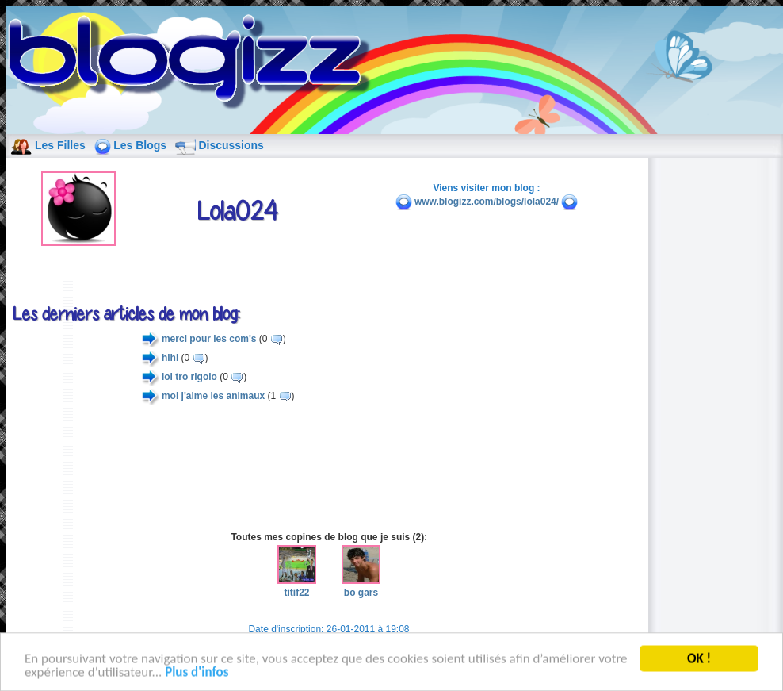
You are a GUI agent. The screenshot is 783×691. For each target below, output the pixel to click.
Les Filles (60, 145)
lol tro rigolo (189, 376)
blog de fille (193, 63)
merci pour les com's (209, 338)
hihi (170, 357)
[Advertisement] (329, 467)
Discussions (230, 145)
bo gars (361, 586)
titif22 (296, 586)
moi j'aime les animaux (213, 395)
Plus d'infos (196, 676)
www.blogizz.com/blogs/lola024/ (486, 201)
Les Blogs (139, 145)
